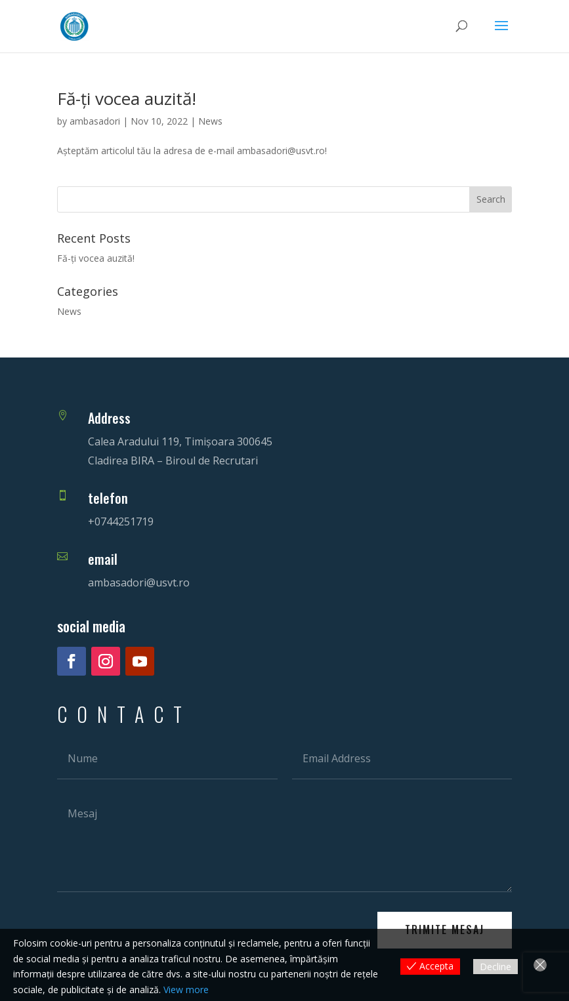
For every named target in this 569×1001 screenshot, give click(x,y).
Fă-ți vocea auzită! (126, 98)
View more (186, 989)
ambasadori (95, 121)
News (210, 121)
